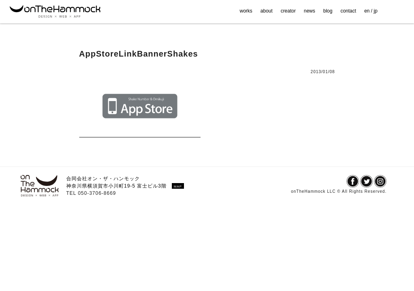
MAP (178, 186)
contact (348, 11)
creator (288, 11)
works (246, 11)
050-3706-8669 (97, 193)
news (309, 11)
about (266, 11)
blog (328, 11)
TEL (72, 193)
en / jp (371, 11)
